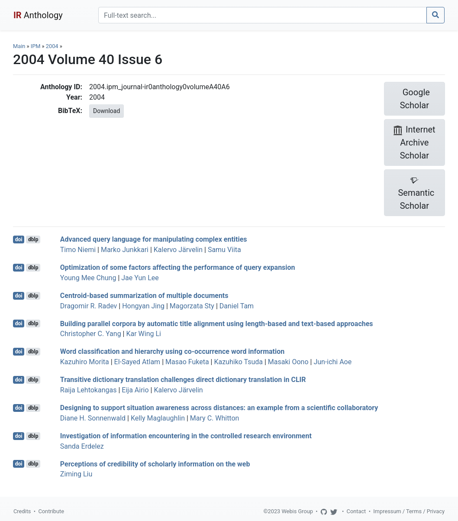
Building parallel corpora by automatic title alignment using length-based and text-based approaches (216, 323)
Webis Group (297, 511)
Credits (22, 511)
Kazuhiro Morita (84, 362)
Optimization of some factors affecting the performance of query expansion (177, 267)
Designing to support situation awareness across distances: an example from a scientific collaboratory (219, 408)
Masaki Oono (288, 362)
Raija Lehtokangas (88, 390)
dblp (33, 239)
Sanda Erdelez (82, 446)
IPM (36, 46)
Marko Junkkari (124, 250)
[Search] (262, 15)
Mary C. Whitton (214, 418)
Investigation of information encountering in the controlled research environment (186, 436)
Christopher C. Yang (90, 334)
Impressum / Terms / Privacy (409, 511)
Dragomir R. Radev (88, 306)
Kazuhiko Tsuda (238, 362)
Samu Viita (224, 250)
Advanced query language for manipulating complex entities (153, 239)
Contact (356, 511)
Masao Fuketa (187, 362)
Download (106, 110)
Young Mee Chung (88, 278)
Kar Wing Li (143, 334)
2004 (52, 46)
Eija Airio (135, 390)
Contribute (51, 511)
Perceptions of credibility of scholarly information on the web (155, 464)
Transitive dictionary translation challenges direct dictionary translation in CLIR (183, 379)
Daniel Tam (236, 306)
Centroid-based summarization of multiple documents (144, 295)
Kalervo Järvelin (178, 250)
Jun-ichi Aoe (332, 362)
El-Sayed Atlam (137, 362)
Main (19, 46)
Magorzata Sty (192, 306)
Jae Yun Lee (140, 278)
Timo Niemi (78, 250)
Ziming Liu (76, 474)
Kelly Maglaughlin (158, 418)
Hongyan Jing (143, 306)
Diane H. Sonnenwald (93, 418)
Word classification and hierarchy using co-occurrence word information (172, 351)
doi (19, 239)
